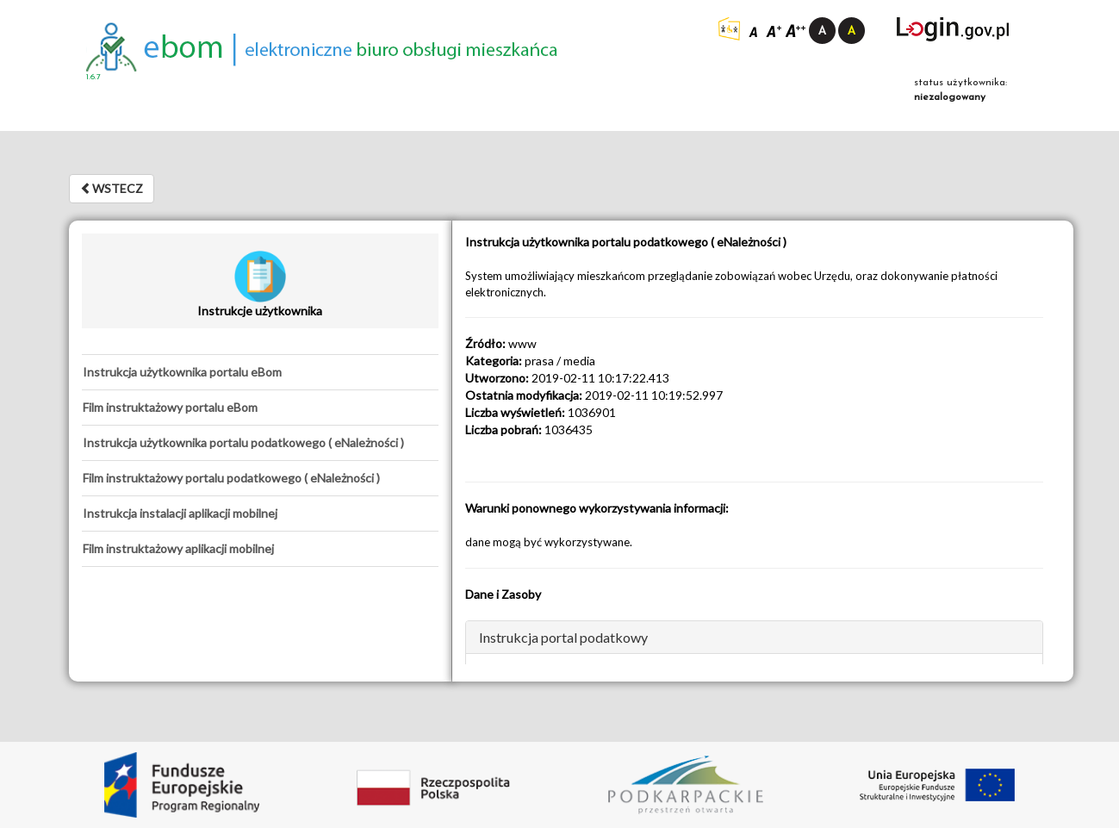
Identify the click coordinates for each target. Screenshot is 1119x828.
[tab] (260, 372)
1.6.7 (93, 77)
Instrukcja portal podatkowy (563, 637)
